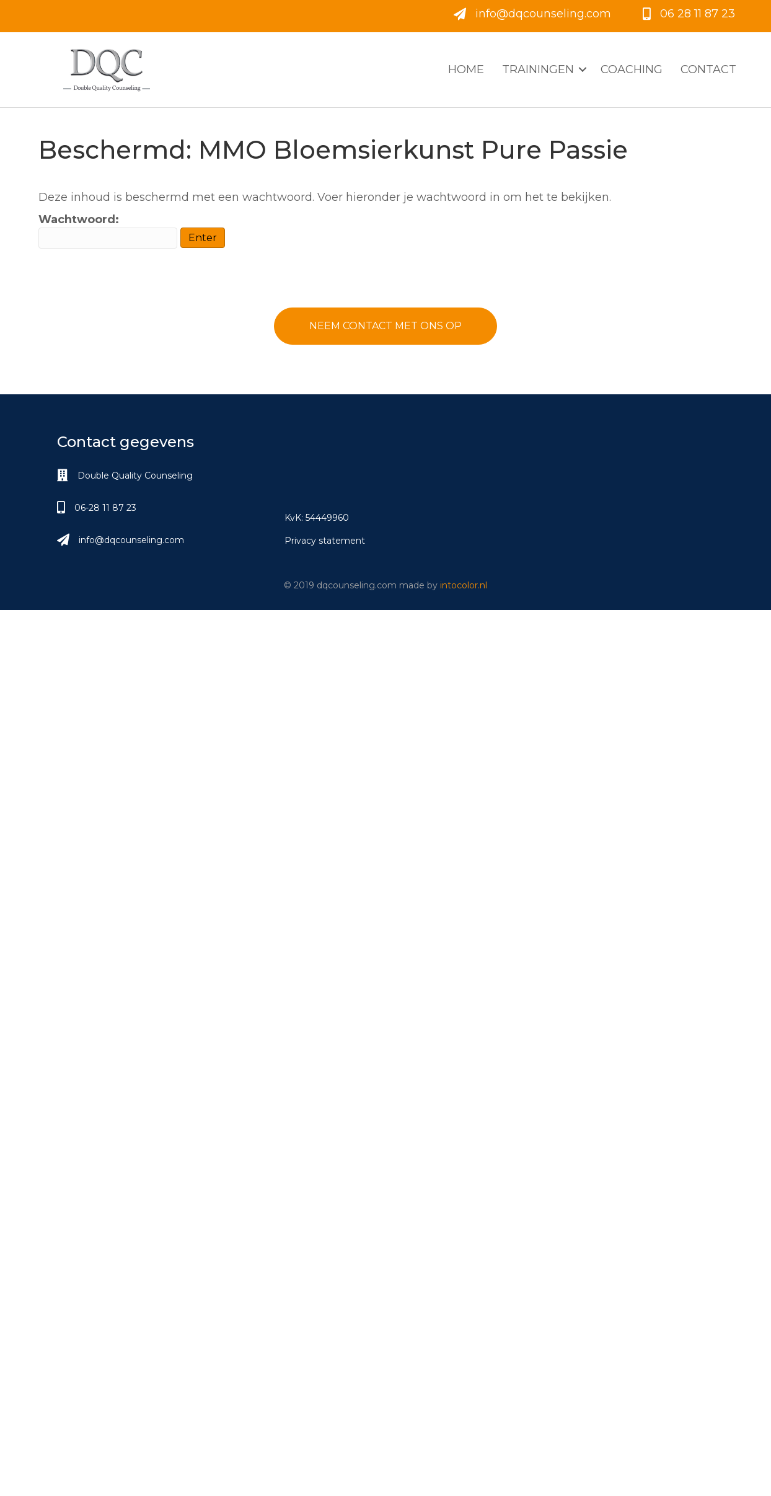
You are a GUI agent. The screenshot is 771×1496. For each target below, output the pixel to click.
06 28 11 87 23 (697, 13)
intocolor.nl (463, 585)
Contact (708, 69)
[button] (385, 326)
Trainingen (538, 69)
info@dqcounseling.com (543, 13)
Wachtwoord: (107, 231)
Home (466, 69)
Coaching (632, 69)
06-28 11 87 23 (105, 507)
